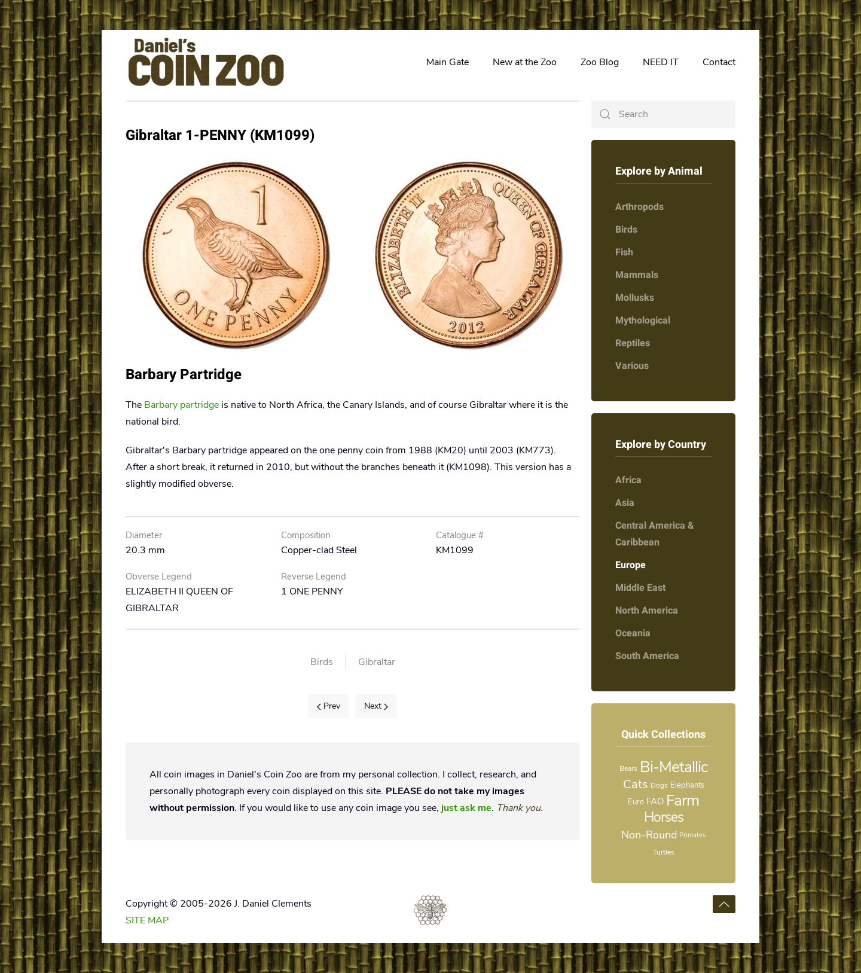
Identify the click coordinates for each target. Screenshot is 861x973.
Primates (692, 835)
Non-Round (649, 835)
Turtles (663, 852)
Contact (719, 62)
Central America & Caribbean (654, 534)
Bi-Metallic (673, 767)
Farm (682, 800)
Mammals (636, 275)
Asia (624, 503)
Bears (628, 768)
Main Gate (447, 62)
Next (376, 706)
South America (647, 656)
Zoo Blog (600, 62)
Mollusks (634, 298)
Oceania (633, 633)
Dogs (659, 785)
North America (646, 610)
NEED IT (661, 62)
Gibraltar (376, 662)
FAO (655, 801)
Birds (321, 662)
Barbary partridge (181, 404)
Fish (624, 252)
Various (632, 366)
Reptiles (632, 343)
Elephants (687, 785)
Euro (636, 802)
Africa (628, 480)
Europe (630, 565)
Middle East (640, 588)
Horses (663, 817)
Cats (635, 784)
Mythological (642, 320)
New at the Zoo (525, 62)
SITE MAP (147, 920)
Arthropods (639, 207)
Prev (328, 706)
